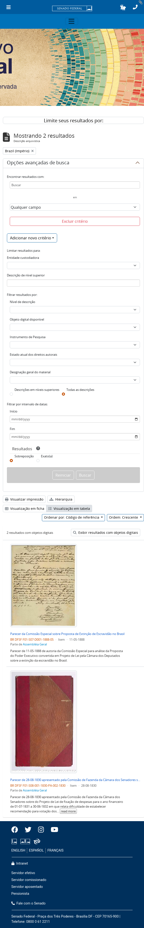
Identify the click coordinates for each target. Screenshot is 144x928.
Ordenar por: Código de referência (72, 517)
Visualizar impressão (24, 499)
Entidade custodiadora (23, 258)
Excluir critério (75, 221)
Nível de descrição (22, 302)
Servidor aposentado (27, 887)
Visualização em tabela (69, 508)
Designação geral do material (30, 372)
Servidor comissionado (28, 880)
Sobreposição (24, 456)
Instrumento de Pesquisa (27, 337)
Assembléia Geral (35, 644)
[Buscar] (75, 185)
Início (13, 411)
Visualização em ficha (24, 508)
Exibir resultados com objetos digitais (105, 532)
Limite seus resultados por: (73, 120)
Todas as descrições (80, 390)
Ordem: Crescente (124, 517)
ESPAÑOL (36, 850)
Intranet (19, 864)
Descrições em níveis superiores (37, 390)
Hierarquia (61, 499)
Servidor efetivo (23, 873)
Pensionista (20, 894)
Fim (12, 429)
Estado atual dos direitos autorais (33, 354)
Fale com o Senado (28, 903)
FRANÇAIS (55, 850)
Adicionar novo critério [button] (30, 238)
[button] (123, 7)
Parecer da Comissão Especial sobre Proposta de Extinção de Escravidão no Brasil (67, 634)
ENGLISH (18, 850)
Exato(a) (47, 456)
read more (68, 811)
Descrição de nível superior (26, 275)
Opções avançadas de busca (38, 163)
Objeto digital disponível (27, 319)
